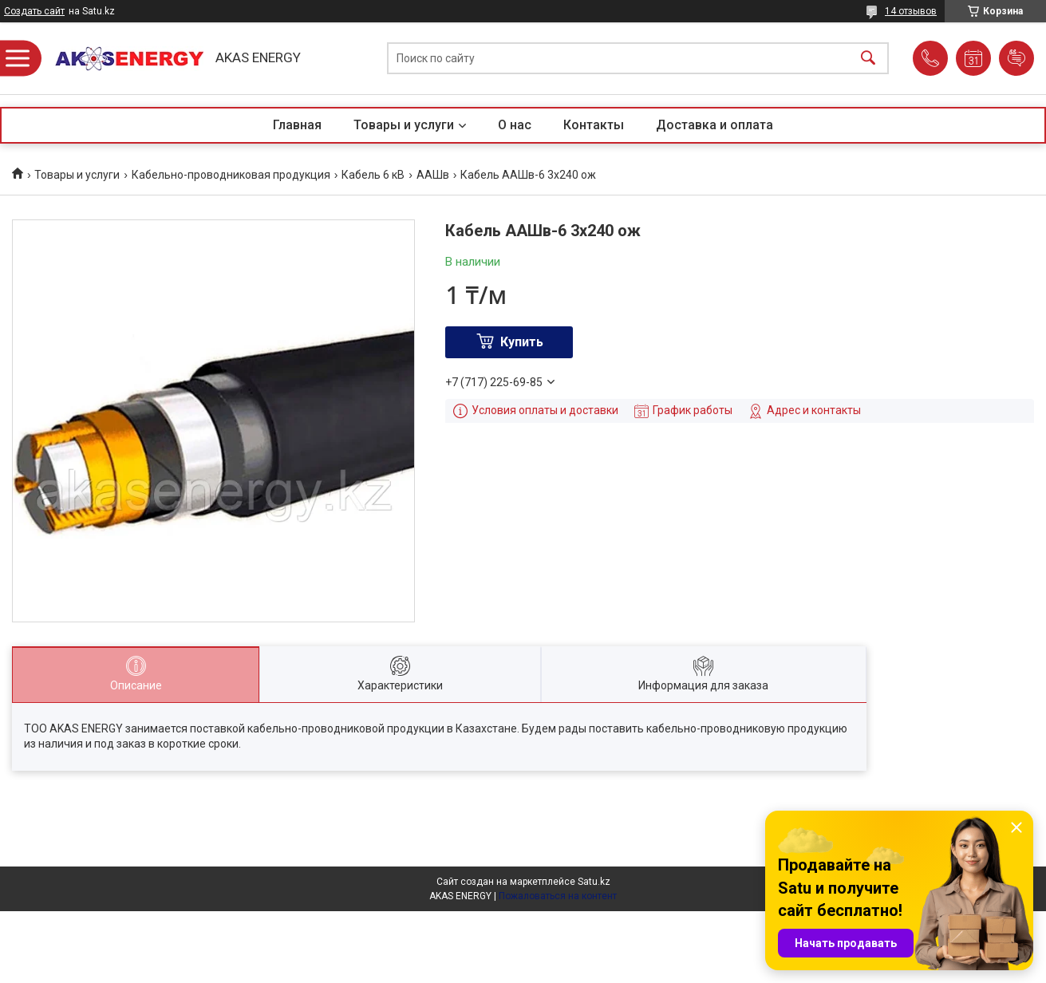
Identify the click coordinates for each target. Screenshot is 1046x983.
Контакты (593, 124)
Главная (297, 124)
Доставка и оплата (714, 124)
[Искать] (868, 58)
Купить (521, 341)
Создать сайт (34, 11)
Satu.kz (594, 881)
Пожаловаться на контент (558, 896)
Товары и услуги (403, 124)
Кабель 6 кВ (373, 174)
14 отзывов (911, 11)
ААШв (432, 174)
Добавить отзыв (1016, 58)
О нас (514, 124)
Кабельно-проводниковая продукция (231, 174)
